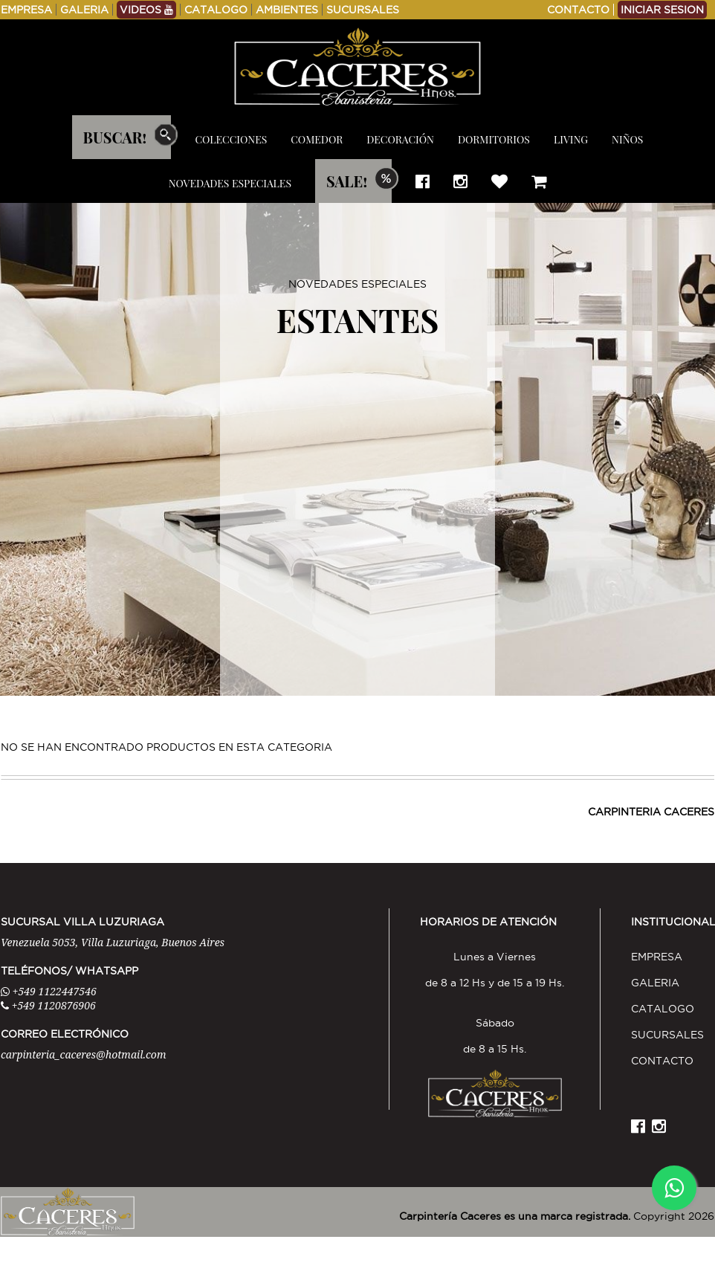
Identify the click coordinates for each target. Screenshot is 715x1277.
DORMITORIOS (494, 139)
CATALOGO (216, 10)
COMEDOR (317, 139)
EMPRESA (26, 10)
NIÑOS (627, 139)
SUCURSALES (362, 10)
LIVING (571, 139)
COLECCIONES (231, 139)
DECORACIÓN (400, 139)
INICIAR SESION (662, 10)
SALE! (346, 181)
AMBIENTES (287, 10)
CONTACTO (578, 10)
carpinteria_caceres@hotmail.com (83, 1054)
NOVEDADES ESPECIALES (230, 183)
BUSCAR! (115, 137)
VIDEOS (146, 10)
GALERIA (84, 10)
